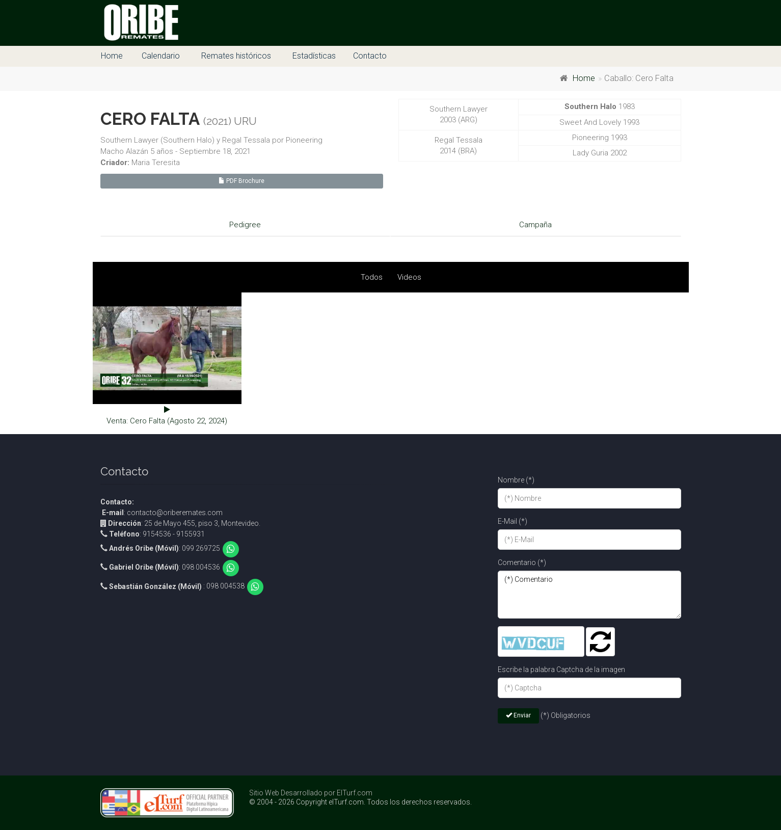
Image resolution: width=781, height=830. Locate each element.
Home (112, 56)
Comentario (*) (522, 562)
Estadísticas (314, 56)
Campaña (535, 224)
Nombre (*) (516, 480)
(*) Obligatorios (565, 715)
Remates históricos (236, 56)
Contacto (370, 56)
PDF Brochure (241, 180)
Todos (372, 277)
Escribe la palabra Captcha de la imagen (561, 669)
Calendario (161, 56)
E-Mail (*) (512, 521)
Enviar (518, 715)
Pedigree (245, 224)
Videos (409, 277)
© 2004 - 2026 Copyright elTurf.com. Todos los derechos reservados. (360, 802)
